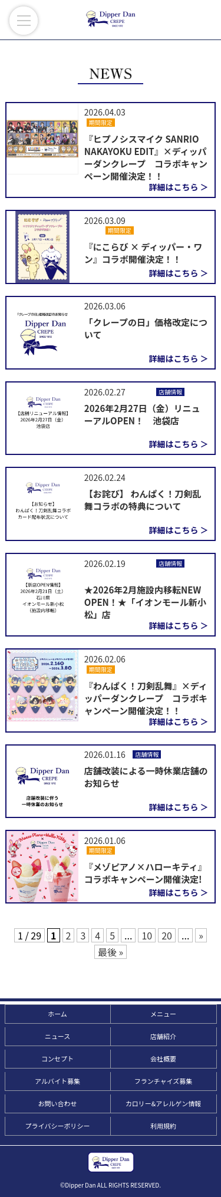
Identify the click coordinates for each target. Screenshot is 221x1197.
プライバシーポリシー (57, 1125)
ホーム (57, 1013)
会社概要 (163, 1058)
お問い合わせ (57, 1103)
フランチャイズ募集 (163, 1081)
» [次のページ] (201, 935)
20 (166, 935)
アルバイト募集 (57, 1081)
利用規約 (163, 1125)
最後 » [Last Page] (110, 952)
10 (146, 935)
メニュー (163, 1013)
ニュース (57, 1036)
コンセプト (57, 1058)
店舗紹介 (163, 1036)
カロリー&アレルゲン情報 (163, 1103)
